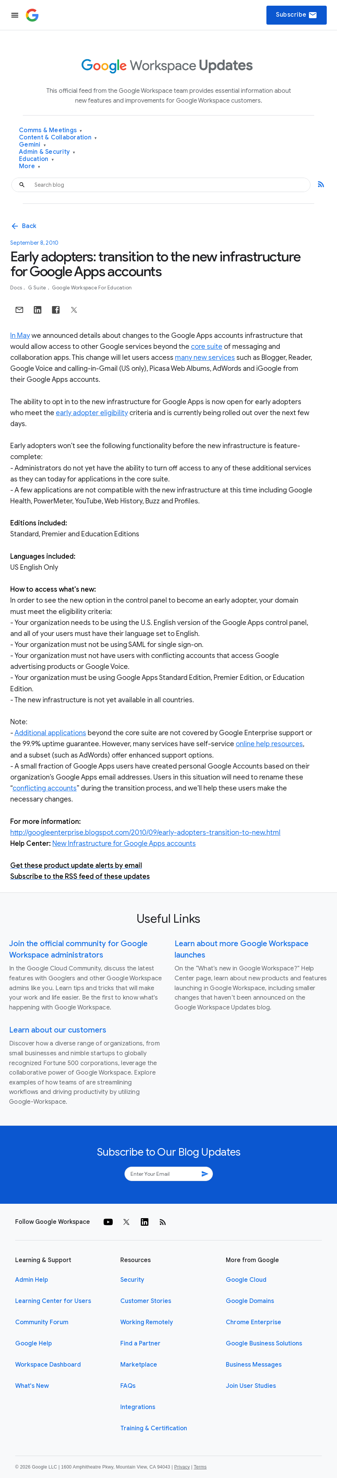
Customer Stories (145, 1301)
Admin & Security (47, 152)
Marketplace (138, 1365)
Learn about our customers (57, 1030)
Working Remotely (146, 1322)
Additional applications (50, 733)
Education (36, 159)
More (30, 166)
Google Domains (250, 1301)
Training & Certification (153, 1428)
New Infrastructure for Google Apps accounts (124, 843)
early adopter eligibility (92, 413)
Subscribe (296, 15)
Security (132, 1280)
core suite (206, 346)
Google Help (33, 1343)
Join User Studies (251, 1386)
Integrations (137, 1407)
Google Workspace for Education (92, 287)
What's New (32, 1386)
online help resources (269, 744)
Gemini (32, 144)
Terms (200, 1467)
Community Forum (41, 1322)
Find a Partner (140, 1343)
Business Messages (254, 1365)
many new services (205, 357)
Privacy (182, 1467)
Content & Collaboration (58, 137)
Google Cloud (246, 1280)
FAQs (127, 1386)
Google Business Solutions (264, 1343)
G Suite (37, 287)
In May (20, 335)
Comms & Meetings (50, 130)
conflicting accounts (45, 788)
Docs (16, 287)
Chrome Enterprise (253, 1322)
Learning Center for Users (53, 1301)
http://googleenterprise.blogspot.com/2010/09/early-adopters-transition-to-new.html (145, 832)
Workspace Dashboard (48, 1365)
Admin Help (31, 1280)
